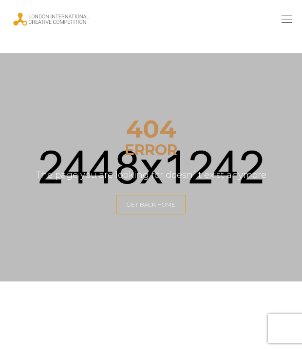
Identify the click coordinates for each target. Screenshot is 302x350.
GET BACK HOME (151, 204)
